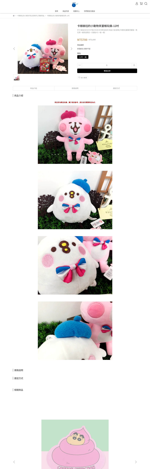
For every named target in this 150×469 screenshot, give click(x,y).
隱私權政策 (40, 444)
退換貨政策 (51, 444)
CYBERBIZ (58, 463)
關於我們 (31, 444)
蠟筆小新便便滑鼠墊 (25, 422)
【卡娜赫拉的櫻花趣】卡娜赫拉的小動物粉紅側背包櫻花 (59, 423)
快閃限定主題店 (89, 11)
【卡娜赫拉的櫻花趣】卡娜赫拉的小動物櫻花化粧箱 (89, 423)
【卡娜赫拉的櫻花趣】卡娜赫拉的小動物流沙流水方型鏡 (119, 423)
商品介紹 (33, 88)
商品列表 (66, 11)
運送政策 (61, 444)
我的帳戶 (22, 444)
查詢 (14, 444)
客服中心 (76, 11)
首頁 (56, 11)
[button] (71, 48)
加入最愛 (82, 77)
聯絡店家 (107, 71)
